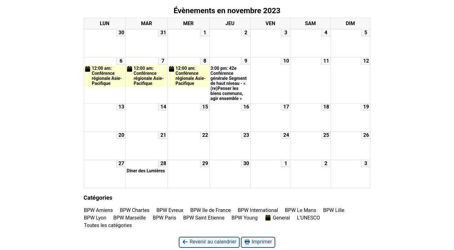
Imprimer (258, 242)
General (277, 217)
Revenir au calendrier (209, 242)
